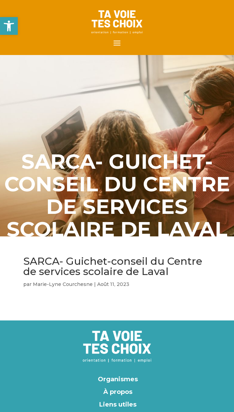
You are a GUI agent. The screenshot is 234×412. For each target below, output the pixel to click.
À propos (117, 392)
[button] (9, 26)
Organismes (118, 379)
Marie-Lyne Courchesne (63, 284)
